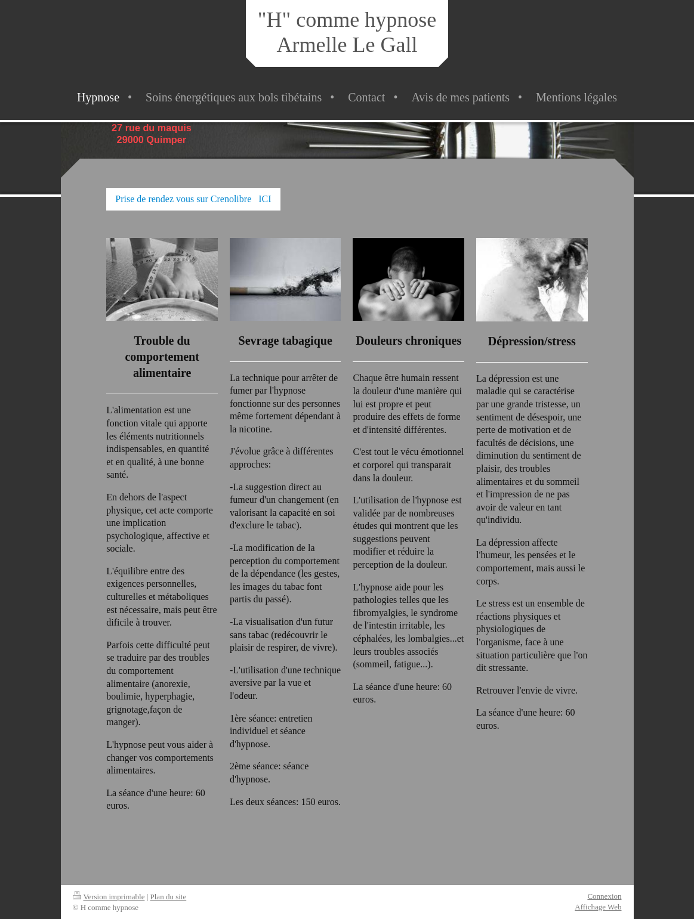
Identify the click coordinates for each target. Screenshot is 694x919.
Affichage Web (598, 906)
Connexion (604, 896)
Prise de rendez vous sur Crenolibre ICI (193, 199)
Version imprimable (109, 896)
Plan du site (168, 896)
